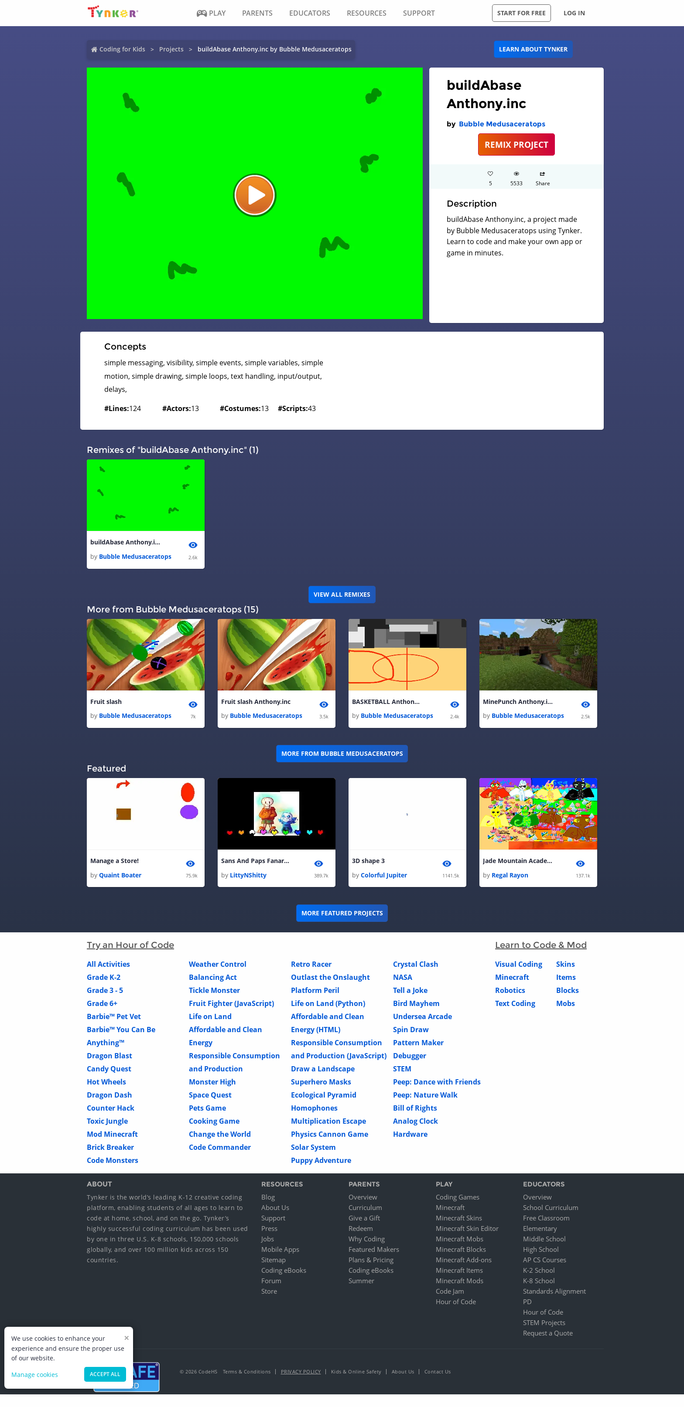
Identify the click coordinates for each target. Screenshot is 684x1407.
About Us (275, 1207)
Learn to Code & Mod (541, 945)
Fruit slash (106, 701)
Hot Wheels (106, 1082)
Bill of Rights (415, 1108)
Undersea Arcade (422, 1016)
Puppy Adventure (321, 1160)
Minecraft (512, 977)
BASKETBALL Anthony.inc (387, 701)
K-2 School (539, 1270)
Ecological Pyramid (323, 1095)
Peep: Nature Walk (425, 1095)
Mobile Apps (280, 1249)
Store (269, 1291)
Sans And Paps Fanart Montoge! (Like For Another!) (256, 861)
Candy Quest (109, 1069)
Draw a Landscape (323, 1069)
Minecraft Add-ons (464, 1260)
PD (527, 1302)
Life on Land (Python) (328, 1003)
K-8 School (539, 1281)
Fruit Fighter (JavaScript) (231, 1003)
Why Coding (367, 1239)
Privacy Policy (301, 1372)
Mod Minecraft (112, 1134)
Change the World (220, 1134)
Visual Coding (518, 964)
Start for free (521, 13)
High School (541, 1249)
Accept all (105, 1374)
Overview (363, 1197)
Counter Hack (110, 1108)
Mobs (565, 1003)
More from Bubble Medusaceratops (342, 754)
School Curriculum (550, 1207)
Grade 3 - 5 (105, 990)
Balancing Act (213, 977)
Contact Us (437, 1372)
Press (269, 1228)
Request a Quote (548, 1333)
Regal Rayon (510, 875)
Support (273, 1218)
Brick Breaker (110, 1147)
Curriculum (365, 1207)
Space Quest (210, 1095)
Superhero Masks (321, 1082)
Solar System (313, 1147)
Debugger (409, 1055)
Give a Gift (364, 1218)
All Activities (108, 964)
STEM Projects (544, 1323)
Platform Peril (315, 990)
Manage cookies (34, 1374)
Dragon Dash (109, 1095)
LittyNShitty (248, 875)
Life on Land (210, 1016)
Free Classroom (546, 1218)
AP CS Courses (544, 1260)
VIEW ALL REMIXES (342, 594)
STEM (402, 1069)
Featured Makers (374, 1249)
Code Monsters (112, 1160)
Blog (268, 1197)
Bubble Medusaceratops (502, 124)
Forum (271, 1281)
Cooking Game (214, 1121)
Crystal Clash (415, 964)
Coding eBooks (283, 1270)
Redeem (361, 1228)
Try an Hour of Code (130, 945)
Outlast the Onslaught (330, 977)
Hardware (410, 1134)
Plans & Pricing (371, 1260)
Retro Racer (311, 964)
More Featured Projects (342, 913)
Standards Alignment (554, 1291)
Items (566, 977)
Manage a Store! (114, 861)
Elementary (540, 1228)
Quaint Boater (120, 875)
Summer (361, 1281)
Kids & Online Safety (356, 1372)
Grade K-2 (103, 977)
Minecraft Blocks (461, 1249)
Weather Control (217, 964)
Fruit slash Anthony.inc (256, 701)
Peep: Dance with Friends (437, 1082)
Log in (574, 13)
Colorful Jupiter (384, 875)
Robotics (510, 990)
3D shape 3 (368, 861)
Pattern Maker (418, 1042)
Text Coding (515, 1003)
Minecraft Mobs (459, 1239)
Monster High (212, 1082)
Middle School (544, 1239)
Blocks (567, 990)
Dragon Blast (109, 1055)
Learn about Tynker (533, 49)
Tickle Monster (214, 990)
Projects (171, 49)
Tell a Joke (410, 990)
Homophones (314, 1108)
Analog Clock (415, 1121)
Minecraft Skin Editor (467, 1228)
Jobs (267, 1239)
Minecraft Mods (459, 1281)
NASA (402, 977)
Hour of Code (456, 1302)
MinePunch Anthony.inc (518, 701)
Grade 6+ (102, 1003)
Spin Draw (411, 1029)
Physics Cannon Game (329, 1134)
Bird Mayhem (416, 1003)
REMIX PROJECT (516, 144)
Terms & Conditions (247, 1372)
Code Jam (450, 1291)
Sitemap (273, 1260)
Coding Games (457, 1197)
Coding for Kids (122, 49)
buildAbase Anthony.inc (125, 542)
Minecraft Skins (459, 1218)
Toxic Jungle (107, 1121)
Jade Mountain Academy (518, 861)
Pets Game (207, 1108)
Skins (565, 964)
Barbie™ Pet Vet (114, 1016)
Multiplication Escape (328, 1121)
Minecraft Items (459, 1270)
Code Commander (220, 1147)
